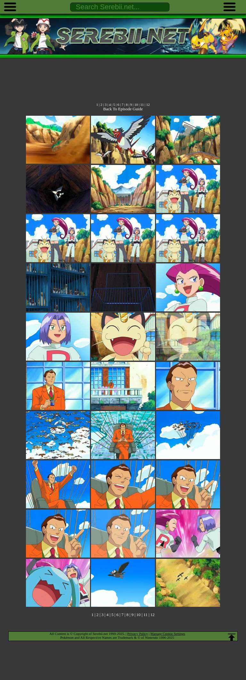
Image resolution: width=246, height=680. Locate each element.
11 (142, 104)
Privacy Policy (137, 634)
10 (136, 104)
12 (148, 104)
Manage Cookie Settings (168, 634)
